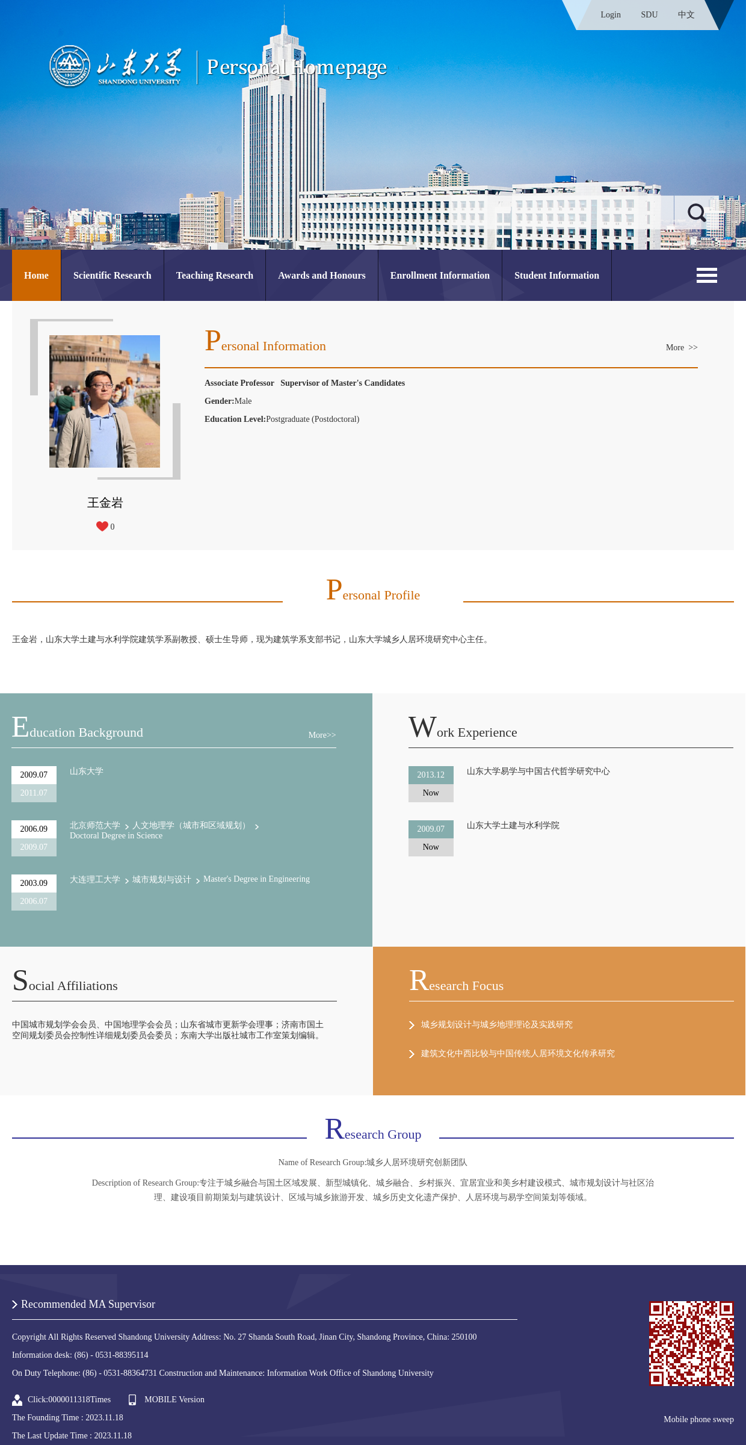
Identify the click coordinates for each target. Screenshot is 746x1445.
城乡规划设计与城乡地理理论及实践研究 (497, 1024)
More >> (682, 347)
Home (36, 275)
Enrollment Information (440, 275)
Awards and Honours (322, 275)
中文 (686, 14)
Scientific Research (112, 275)
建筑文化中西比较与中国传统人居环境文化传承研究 (518, 1053)
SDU (649, 14)
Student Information (556, 275)
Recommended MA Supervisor (88, 1304)
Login (611, 14)
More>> (322, 735)
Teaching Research (214, 275)
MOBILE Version (174, 1399)
